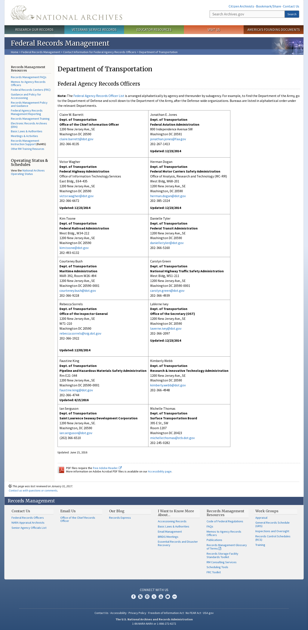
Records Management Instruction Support (25, 142)
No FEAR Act (193, 613)
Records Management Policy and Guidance (29, 104)
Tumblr (154, 596)
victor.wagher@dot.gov (76, 196)
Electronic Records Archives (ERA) (29, 125)
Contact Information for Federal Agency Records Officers (99, 52)
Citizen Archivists (241, 6)
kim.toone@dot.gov (74, 248)
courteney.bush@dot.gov (77, 290)
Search (291, 14)
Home (14, 52)
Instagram (147, 596)
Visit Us (214, 29)
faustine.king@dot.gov (76, 390)
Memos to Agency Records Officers (28, 83)
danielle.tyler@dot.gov (167, 243)
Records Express (120, 518)
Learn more (270, 622)
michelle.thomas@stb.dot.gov (172, 438)
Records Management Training (30, 119)
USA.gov (208, 613)
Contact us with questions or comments (33, 490)
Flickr (174, 596)
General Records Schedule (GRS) (272, 524)
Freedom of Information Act (166, 613)
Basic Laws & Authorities (26, 131)
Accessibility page (160, 471)
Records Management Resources (225, 513)
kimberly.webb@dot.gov (168, 385)
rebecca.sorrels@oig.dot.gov (80, 333)
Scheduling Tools (217, 567)
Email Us (68, 511)
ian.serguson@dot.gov (75, 433)
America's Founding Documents (273, 29)
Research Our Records (34, 29)
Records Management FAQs (28, 77)
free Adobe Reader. (107, 468)
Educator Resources (154, 29)
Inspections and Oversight (272, 531)
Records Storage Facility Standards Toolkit (222, 555)
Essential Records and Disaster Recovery (178, 543)
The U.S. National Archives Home (66, 12)
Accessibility (118, 613)
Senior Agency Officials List (29, 528)
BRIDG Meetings (168, 537)
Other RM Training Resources (27, 149)
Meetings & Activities (24, 136)
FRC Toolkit (214, 572)
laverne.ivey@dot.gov (165, 328)
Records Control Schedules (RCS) (272, 538)
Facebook (133, 596)
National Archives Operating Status (28, 172)
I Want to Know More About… (176, 513)
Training (260, 545)
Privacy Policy (137, 613)
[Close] (303, 590)
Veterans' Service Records (94, 29)
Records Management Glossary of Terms (227, 546)
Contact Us (291, 6)
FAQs (210, 526)
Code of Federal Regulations (225, 521)
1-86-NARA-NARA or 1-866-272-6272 (154, 624)
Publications (214, 540)
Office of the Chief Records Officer (77, 519)
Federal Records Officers (28, 518)
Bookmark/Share (268, 6)
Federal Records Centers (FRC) (30, 90)
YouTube (160, 596)
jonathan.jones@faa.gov (168, 139)
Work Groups (266, 511)
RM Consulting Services (222, 562)
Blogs (167, 596)
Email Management (170, 531)
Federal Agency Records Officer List (98, 96)
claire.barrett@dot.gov (76, 139)
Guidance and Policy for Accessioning (26, 96)
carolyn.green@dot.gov (167, 290)
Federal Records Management (40, 52)
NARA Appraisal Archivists (28, 522)
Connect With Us (154, 590)
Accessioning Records (172, 521)
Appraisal (261, 518)
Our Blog (116, 511)
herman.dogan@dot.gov (168, 196)
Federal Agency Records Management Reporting (27, 112)
